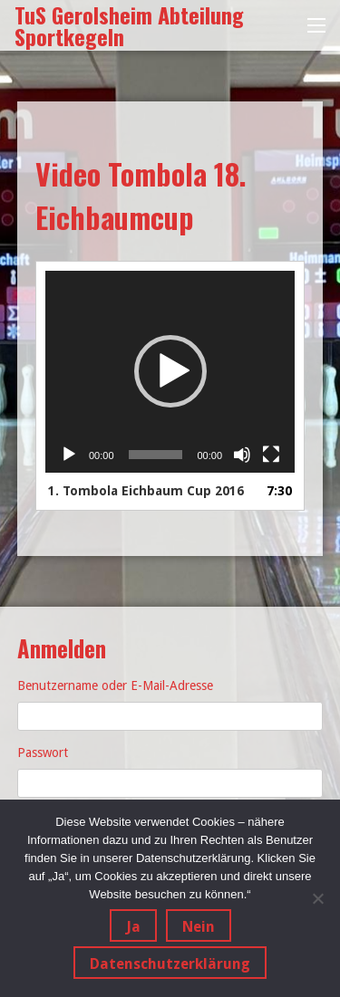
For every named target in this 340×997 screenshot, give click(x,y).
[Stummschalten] (242, 455)
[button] (170, 371)
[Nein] (317, 898)
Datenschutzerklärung (170, 964)
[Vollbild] (271, 455)
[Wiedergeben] (69, 455)
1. (146, 491)
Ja (133, 926)
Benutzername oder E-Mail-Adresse (115, 685)
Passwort (42, 752)
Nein (198, 926)
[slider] (156, 454)
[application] (170, 372)
